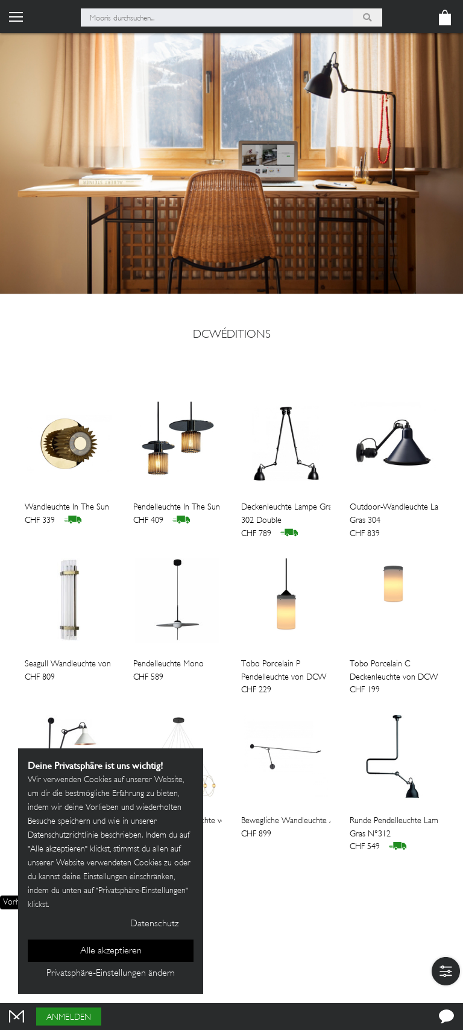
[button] (446, 971)
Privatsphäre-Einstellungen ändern (110, 973)
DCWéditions (232, 335)
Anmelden (68, 1018)
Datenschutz (154, 924)
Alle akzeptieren (111, 951)
